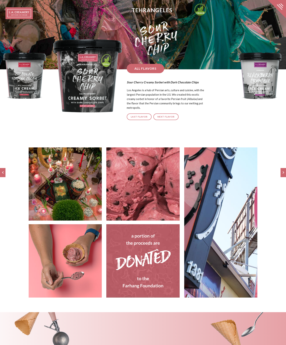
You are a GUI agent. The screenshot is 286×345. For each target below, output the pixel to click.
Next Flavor (164, 116)
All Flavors (144, 68)
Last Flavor (137, 116)
